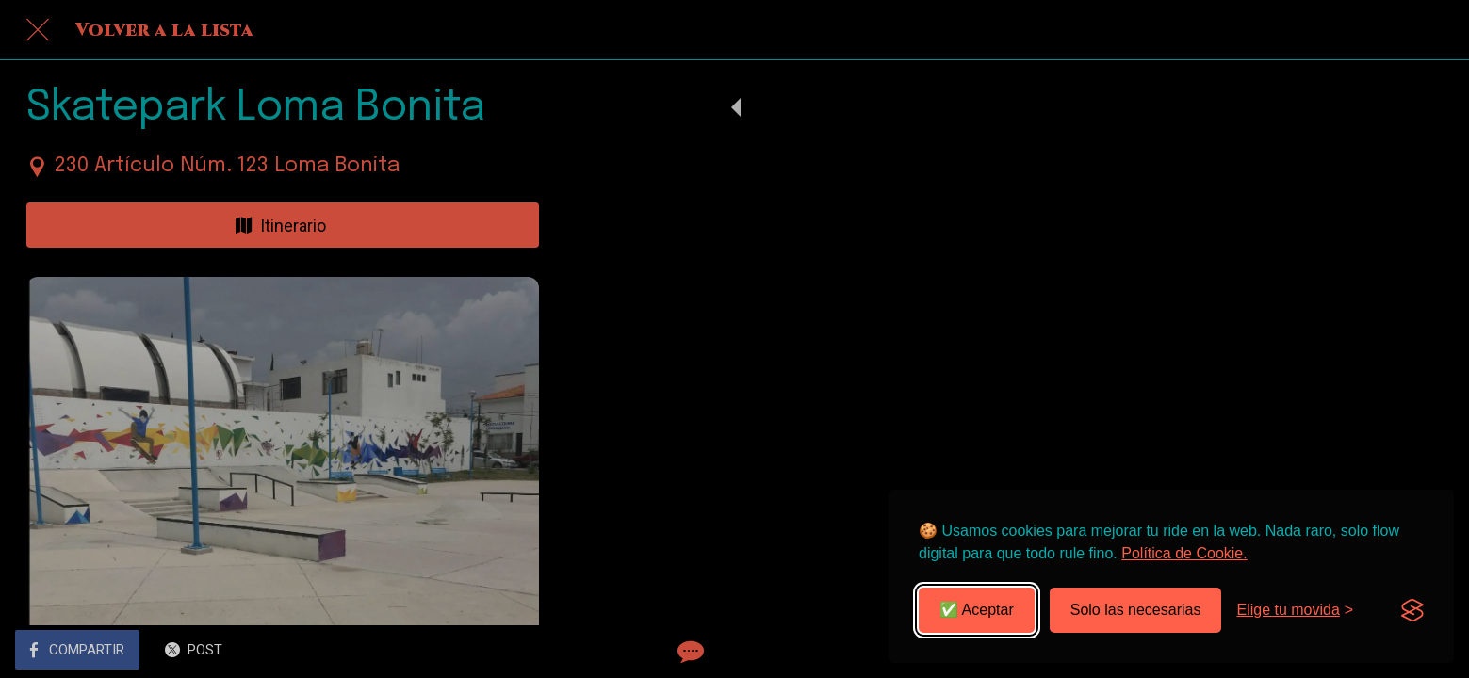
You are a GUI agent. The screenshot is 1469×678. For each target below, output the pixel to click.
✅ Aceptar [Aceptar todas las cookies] (976, 610)
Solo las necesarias (1135, 610)
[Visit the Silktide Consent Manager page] (1412, 610)
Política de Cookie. (1184, 553)
